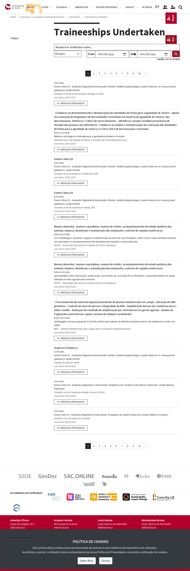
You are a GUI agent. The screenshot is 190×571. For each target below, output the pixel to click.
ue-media (147, 7)
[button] (71, 103)
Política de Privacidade (111, 552)
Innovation (81, 7)
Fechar (106, 561)
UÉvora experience (107, 7)
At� (133, 54)
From (91, 54)
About (30, 7)
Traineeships (74, 17)
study (45, 7)
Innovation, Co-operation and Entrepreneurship (42, 17)
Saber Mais (86, 561)
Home (13, 17)
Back (14, 38)
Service (130, 7)
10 (139, 73)
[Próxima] (146, 73)
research (61, 7)
